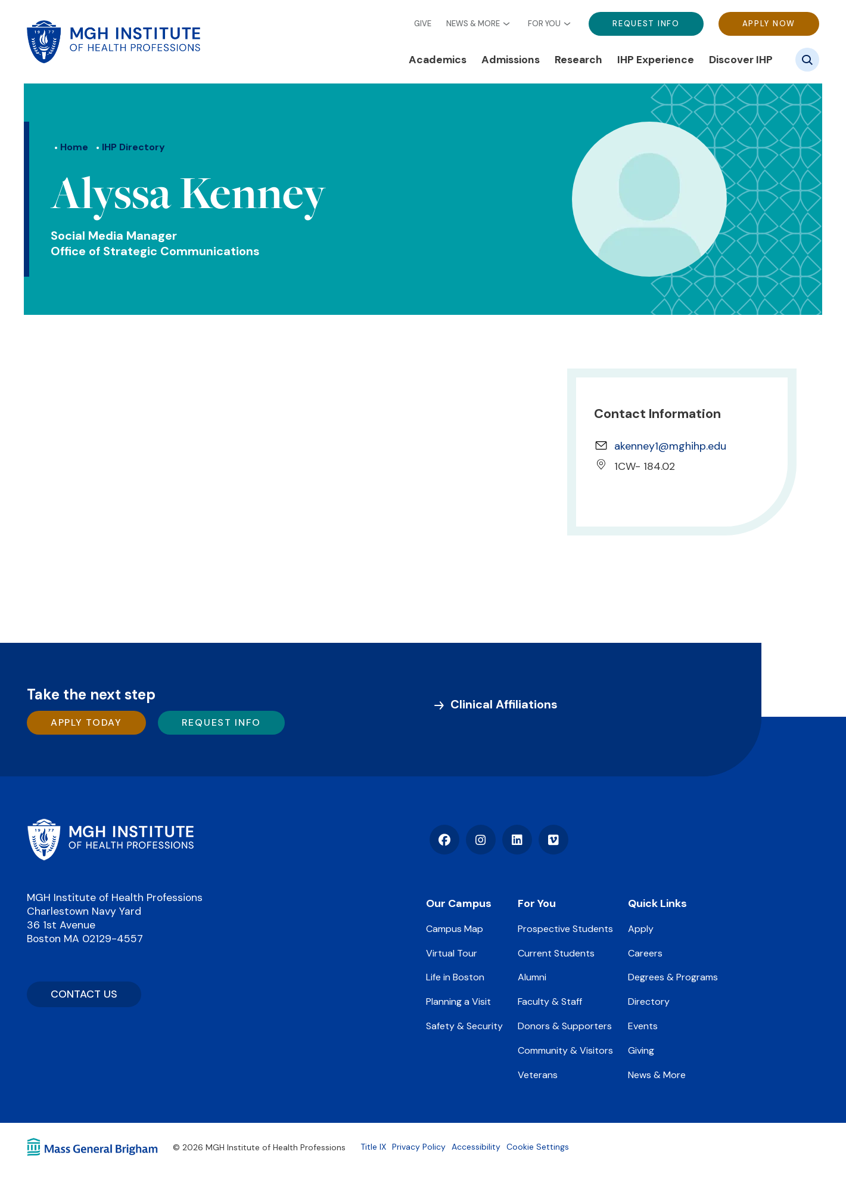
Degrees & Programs (673, 977)
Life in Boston (455, 977)
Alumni (532, 977)
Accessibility (476, 1146)
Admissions (510, 59)
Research (578, 59)
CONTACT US (84, 994)
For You (544, 24)
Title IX (373, 1146)
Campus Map (454, 928)
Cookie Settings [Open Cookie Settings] (537, 1146)
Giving (641, 1050)
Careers (645, 953)
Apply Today (86, 722)
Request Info (645, 23)
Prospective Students (565, 928)
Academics (437, 59)
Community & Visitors (565, 1050)
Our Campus (459, 903)
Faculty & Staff (550, 1001)
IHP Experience (655, 59)
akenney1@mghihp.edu (670, 446)
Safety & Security (464, 1026)
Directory (649, 1001)
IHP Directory (133, 147)
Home (74, 147)
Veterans (538, 1075)
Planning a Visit (458, 1001)
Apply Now (768, 23)
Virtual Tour (451, 953)
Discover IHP (741, 59)
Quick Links (657, 903)
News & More (473, 24)
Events (643, 1026)
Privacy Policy (419, 1146)
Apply (641, 928)
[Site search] (807, 60)
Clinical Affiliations (504, 704)
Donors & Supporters (565, 1026)
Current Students (556, 953)
